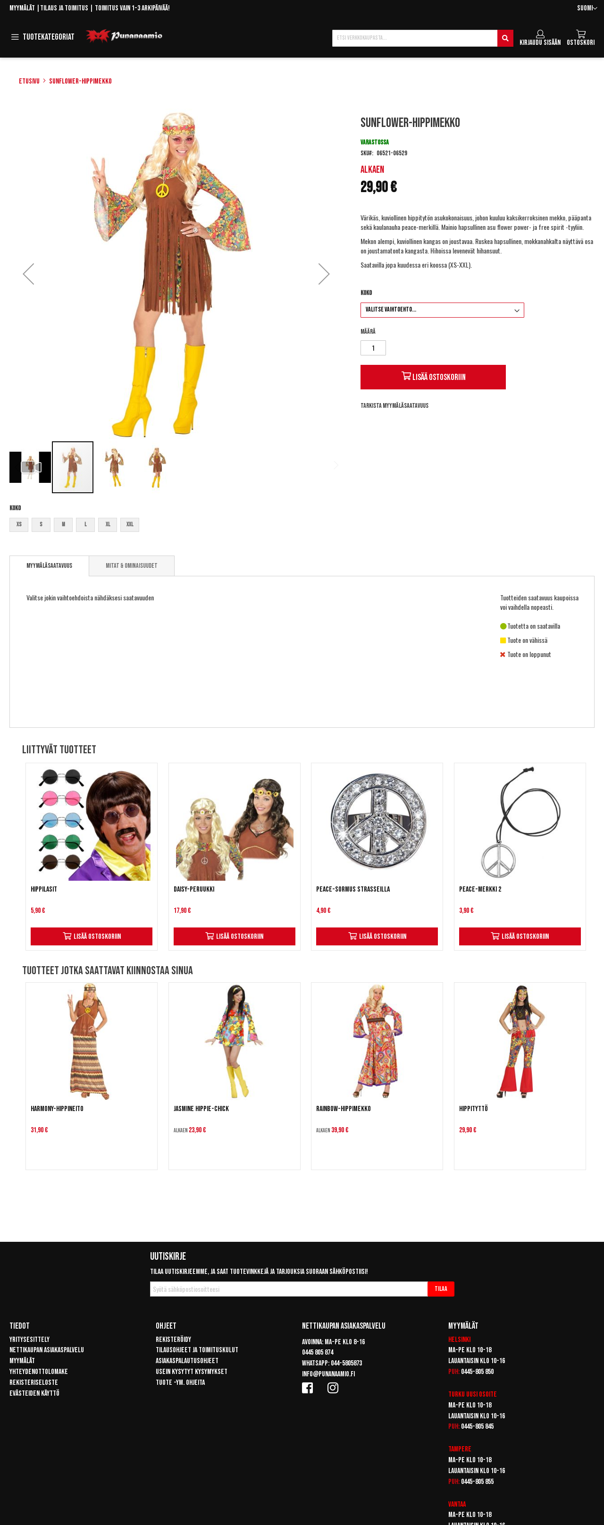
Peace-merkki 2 (480, 889)
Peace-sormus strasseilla (353, 889)
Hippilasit (44, 889)
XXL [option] (129, 524)
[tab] (49, 566)
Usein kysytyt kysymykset (191, 1371)
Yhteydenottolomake (38, 1371)
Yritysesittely (29, 1339)
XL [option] (108, 524)
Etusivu (29, 81)
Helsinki (459, 1339)
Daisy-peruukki (194, 889)
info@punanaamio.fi (328, 1374)
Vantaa (457, 1504)
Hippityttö (473, 1108)
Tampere (459, 1449)
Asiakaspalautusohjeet (187, 1360)
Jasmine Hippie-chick (201, 1108)
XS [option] (19, 524)
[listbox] (176, 526)
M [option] (63, 524)
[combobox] (422, 38)
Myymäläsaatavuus (49, 566)
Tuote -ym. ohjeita (180, 1382)
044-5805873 (346, 1363)
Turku (456, 1394)
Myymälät (22, 8)
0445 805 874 (317, 1352)
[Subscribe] (441, 1289)
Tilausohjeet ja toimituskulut (197, 1350)
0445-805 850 (477, 1371)
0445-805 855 (477, 1481)
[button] (587, 8)
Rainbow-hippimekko (343, 1108)
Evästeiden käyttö (34, 1393)
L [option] (85, 524)
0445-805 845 (477, 1426)
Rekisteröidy (173, 1339)
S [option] (41, 524)
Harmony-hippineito (57, 1108)
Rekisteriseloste (33, 1382)
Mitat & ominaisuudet (132, 566)
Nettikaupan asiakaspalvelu (46, 1350)
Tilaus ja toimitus (64, 8)
